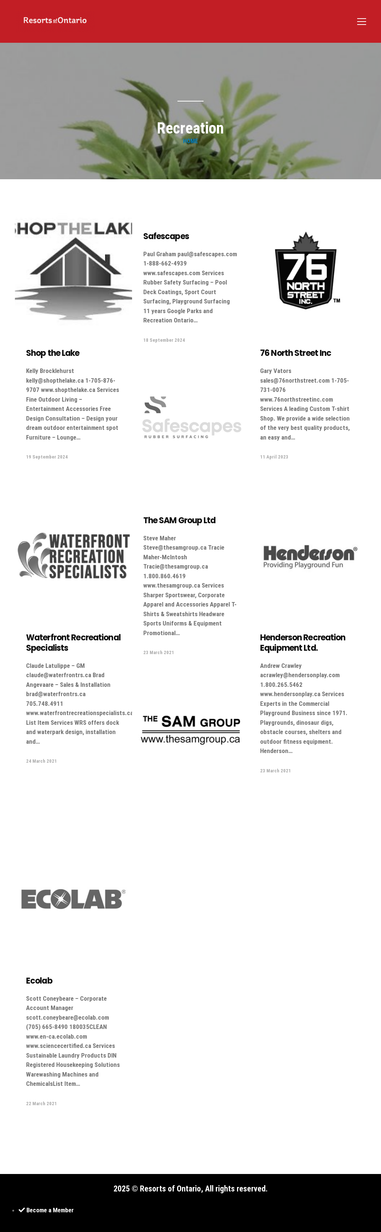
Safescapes (166, 236)
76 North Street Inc (295, 353)
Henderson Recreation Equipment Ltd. (302, 643)
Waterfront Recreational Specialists (73, 643)
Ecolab (39, 981)
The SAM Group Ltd (179, 520)
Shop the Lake (53, 353)
